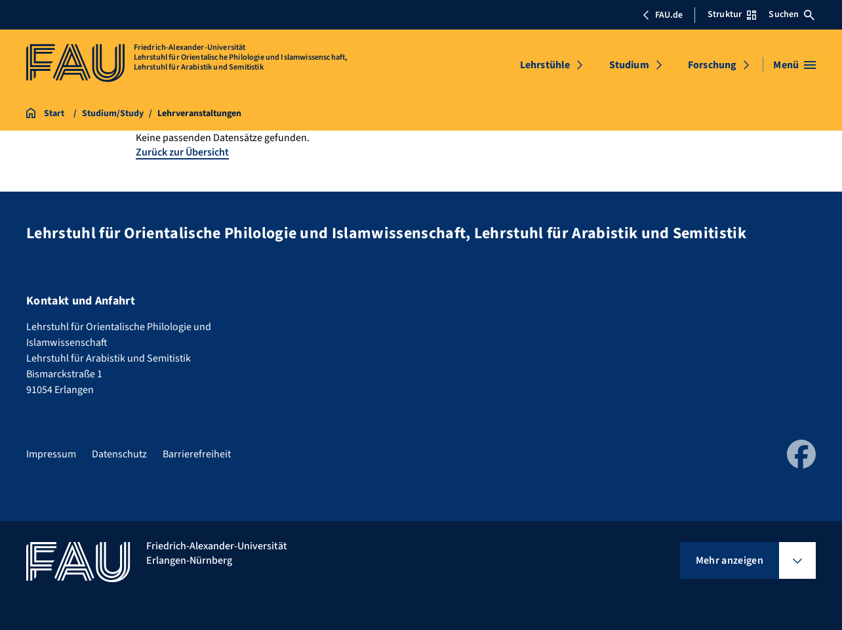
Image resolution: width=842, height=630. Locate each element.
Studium (629, 65)
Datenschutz (119, 454)
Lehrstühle (545, 65)
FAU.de (662, 15)
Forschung (712, 65)
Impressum (51, 454)
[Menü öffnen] (794, 65)
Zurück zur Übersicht (182, 152)
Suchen (791, 14)
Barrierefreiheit (197, 454)
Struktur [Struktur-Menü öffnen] (732, 14)
